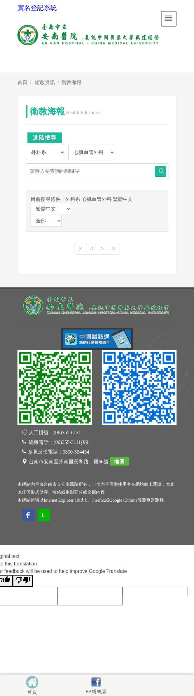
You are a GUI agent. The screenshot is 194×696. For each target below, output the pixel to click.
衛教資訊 (45, 82)
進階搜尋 (44, 138)
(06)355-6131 (67, 432)
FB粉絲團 (96, 691)
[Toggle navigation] (169, 19)
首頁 (22, 82)
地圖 (119, 461)
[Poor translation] (23, 581)
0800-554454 (76, 452)
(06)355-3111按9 (71, 442)
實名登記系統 (37, 8)
